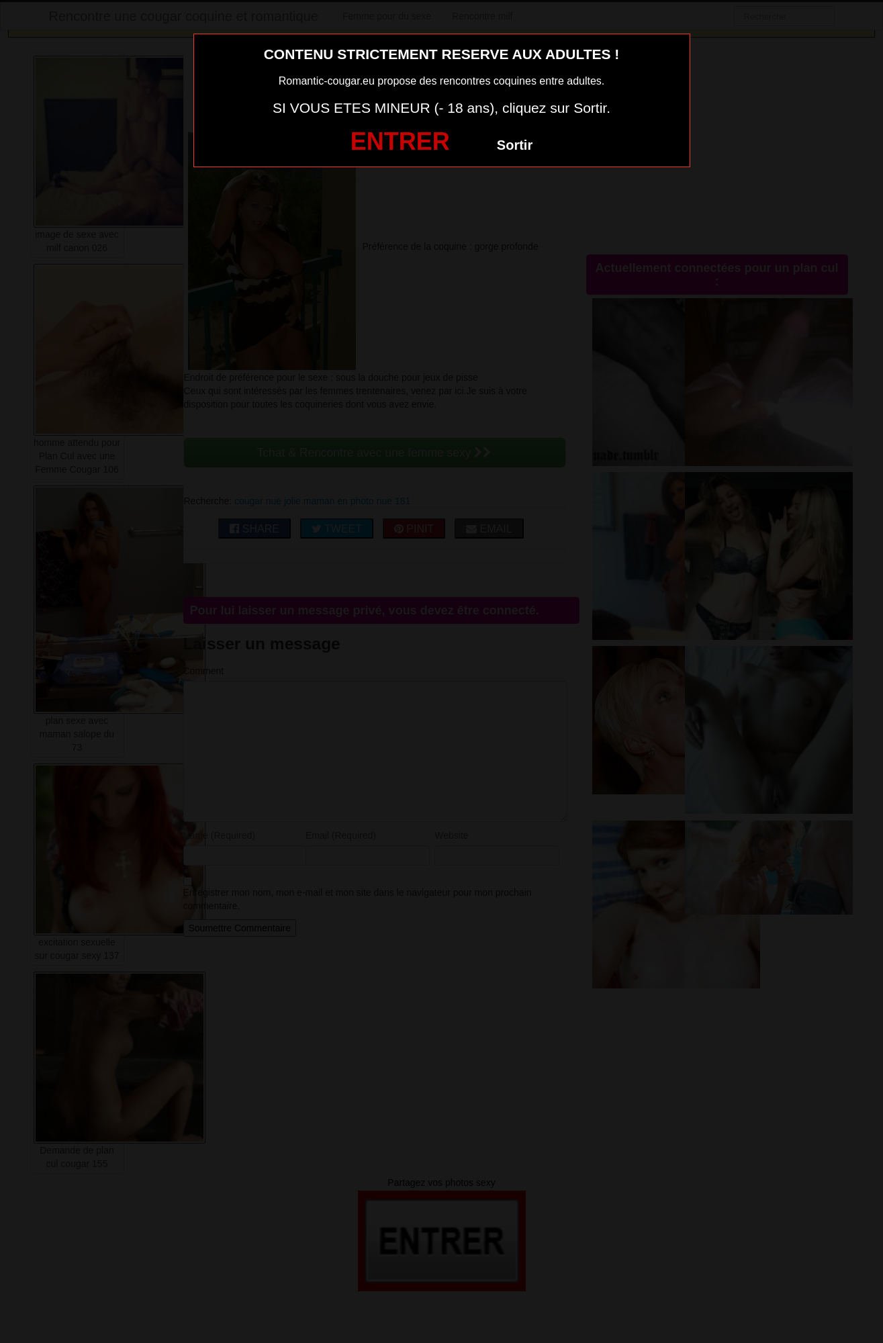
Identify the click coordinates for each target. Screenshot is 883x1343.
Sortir (514, 145)
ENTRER (400, 141)
